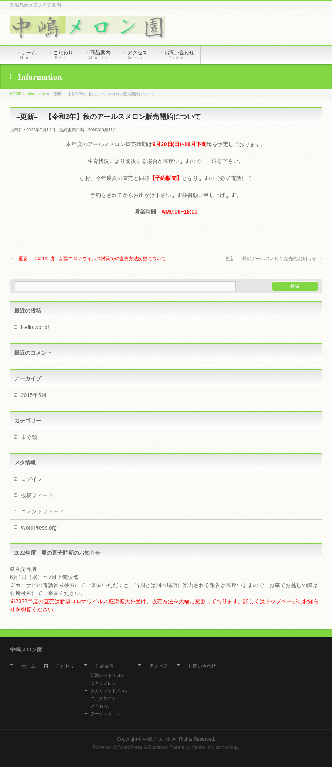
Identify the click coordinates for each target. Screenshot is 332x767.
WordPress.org (39, 528)
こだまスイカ (103, 698)
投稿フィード (37, 495)
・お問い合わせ (200, 666)
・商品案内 (102, 666)
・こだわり (62, 666)
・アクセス (156, 666)
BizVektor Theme (166, 747)
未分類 (29, 437)
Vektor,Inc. (203, 747)
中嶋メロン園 (157, 739)
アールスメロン (105, 713)
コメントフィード (42, 511)
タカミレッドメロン (110, 690)
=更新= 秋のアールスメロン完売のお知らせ (272, 258)
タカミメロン (103, 683)
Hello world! (35, 327)
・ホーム (26, 666)
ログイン (31, 479)
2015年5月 (34, 395)
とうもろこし (103, 706)
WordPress (131, 747)
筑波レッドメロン (108, 675)
